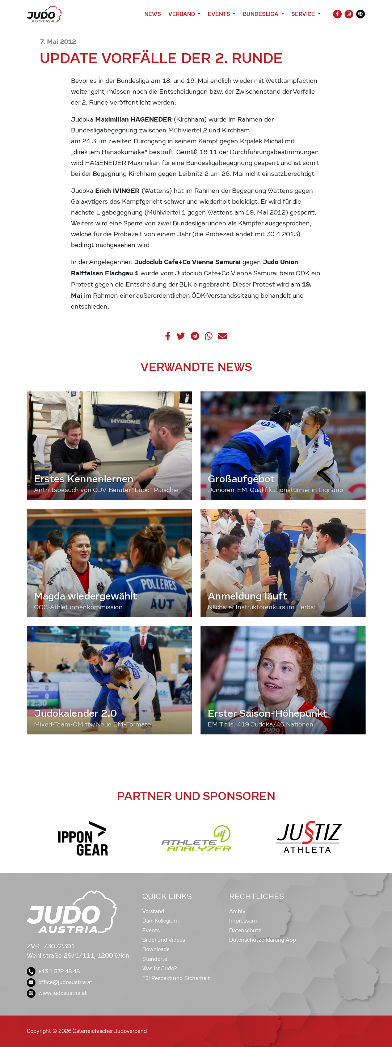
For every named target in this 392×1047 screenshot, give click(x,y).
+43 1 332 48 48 (53, 971)
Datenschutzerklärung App (262, 940)
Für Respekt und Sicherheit (176, 978)
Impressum (243, 920)
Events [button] (219, 13)
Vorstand (153, 911)
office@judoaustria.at (59, 982)
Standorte (154, 959)
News (152, 13)
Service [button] (303, 13)
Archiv (237, 911)
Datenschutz (245, 930)
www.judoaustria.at (57, 993)
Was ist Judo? (159, 968)
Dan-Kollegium (160, 920)
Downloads (155, 949)
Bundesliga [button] (261, 13)
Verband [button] (182, 13)
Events (151, 930)
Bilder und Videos (163, 940)
